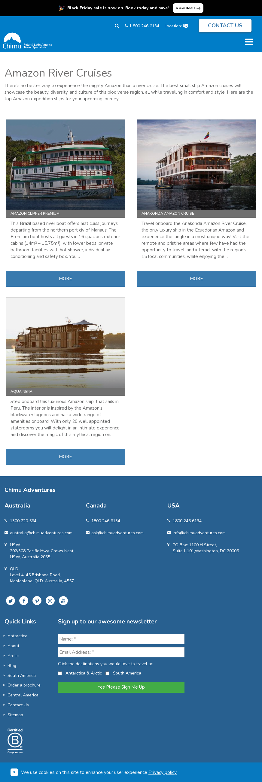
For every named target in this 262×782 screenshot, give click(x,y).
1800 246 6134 (103, 521)
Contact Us (18, 705)
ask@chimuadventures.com (115, 533)
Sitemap (15, 715)
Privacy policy (162, 772)
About (13, 646)
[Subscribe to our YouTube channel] (63, 600)
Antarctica (17, 636)
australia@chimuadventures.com (38, 533)
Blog (12, 665)
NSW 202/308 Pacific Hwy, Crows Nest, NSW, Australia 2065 (39, 551)
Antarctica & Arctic (84, 673)
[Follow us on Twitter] (10, 600)
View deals (188, 8)
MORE (65, 279)
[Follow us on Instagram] (50, 600)
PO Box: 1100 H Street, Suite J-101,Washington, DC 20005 (203, 548)
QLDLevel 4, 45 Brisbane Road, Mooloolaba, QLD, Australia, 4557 (39, 575)
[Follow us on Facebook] (23, 600)
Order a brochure (24, 685)
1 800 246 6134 (142, 26)
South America (22, 675)
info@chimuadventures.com (196, 533)
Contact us (225, 25)
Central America (23, 695)
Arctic (13, 656)
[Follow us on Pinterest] (36, 600)
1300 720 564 (20, 521)
